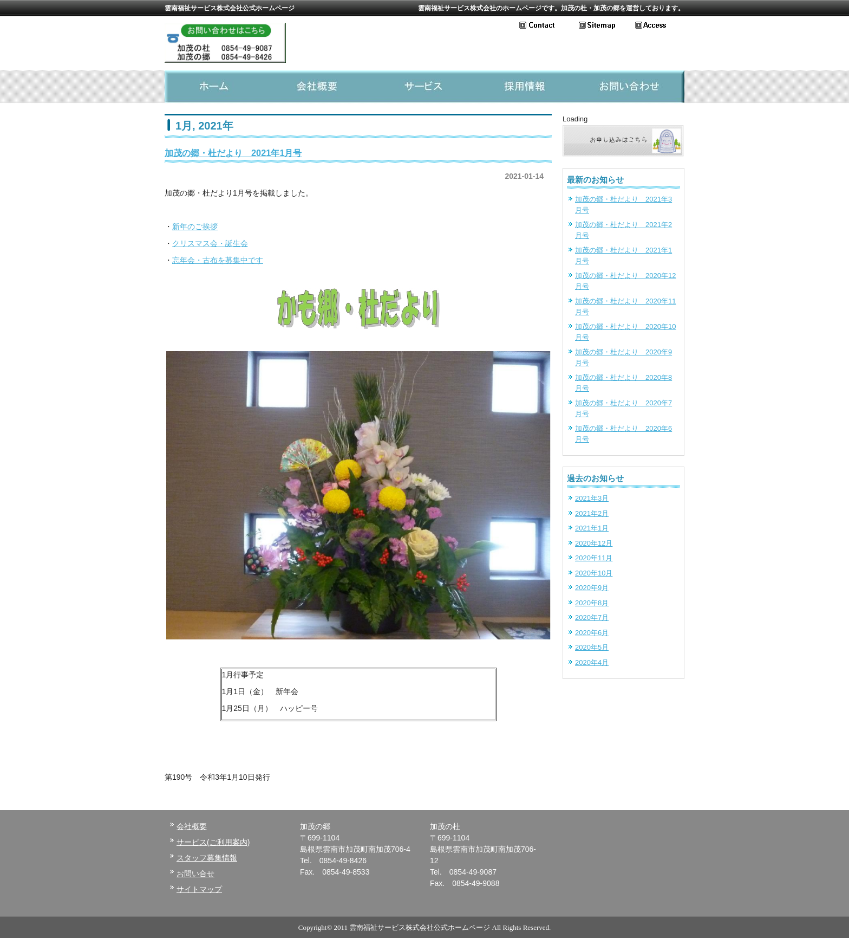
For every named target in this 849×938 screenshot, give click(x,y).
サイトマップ (607, 25)
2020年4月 (592, 662)
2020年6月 (592, 633)
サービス (424, 86)
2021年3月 (592, 498)
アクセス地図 (659, 25)
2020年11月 (593, 558)
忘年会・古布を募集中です (217, 260)
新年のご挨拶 (195, 226)
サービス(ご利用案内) (213, 842)
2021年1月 (592, 528)
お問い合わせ (549, 25)
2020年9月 (592, 588)
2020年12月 (593, 543)
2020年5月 (592, 647)
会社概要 (321, 86)
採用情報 (528, 86)
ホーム (217, 86)
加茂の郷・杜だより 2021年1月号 (233, 153)
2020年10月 (593, 573)
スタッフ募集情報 (207, 857)
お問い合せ (195, 873)
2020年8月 (592, 603)
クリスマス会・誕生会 (210, 243)
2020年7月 (592, 617)
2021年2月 (592, 513)
